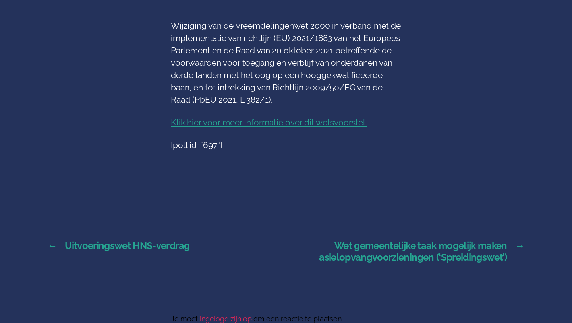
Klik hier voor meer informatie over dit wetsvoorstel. (269, 122)
